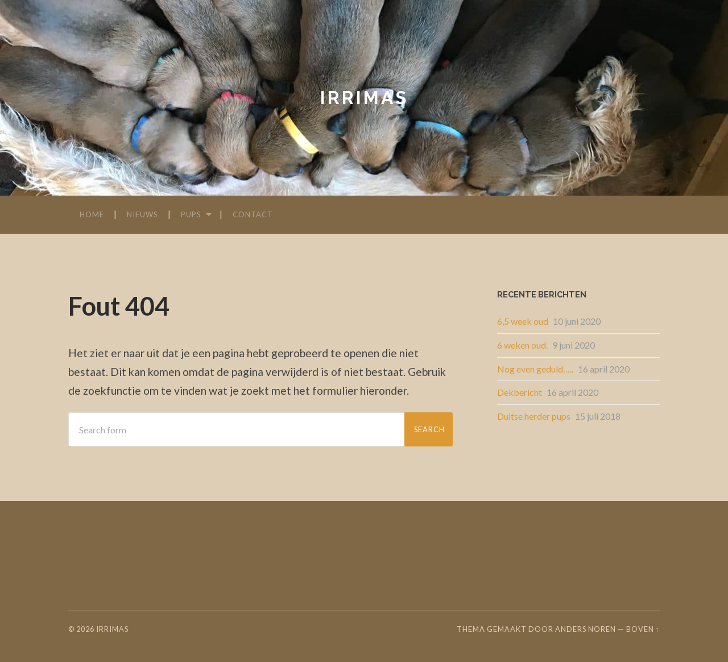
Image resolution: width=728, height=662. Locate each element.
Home (92, 214)
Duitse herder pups (533, 416)
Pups (191, 214)
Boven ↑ (643, 629)
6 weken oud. (522, 345)
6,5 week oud (522, 321)
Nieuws (142, 214)
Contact (253, 214)
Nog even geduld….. (535, 368)
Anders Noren (585, 629)
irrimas (364, 97)
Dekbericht (519, 392)
